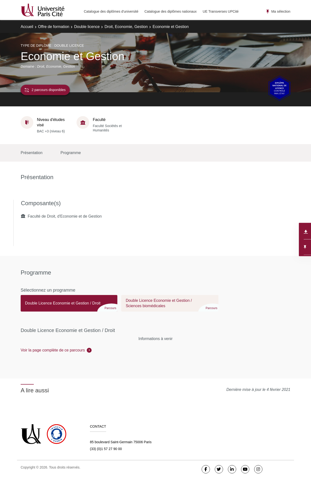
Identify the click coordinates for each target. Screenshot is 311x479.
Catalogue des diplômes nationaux (170, 11)
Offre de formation (53, 27)
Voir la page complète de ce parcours (53, 350)
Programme (70, 153)
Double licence (87, 27)
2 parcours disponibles (45, 90)
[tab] (69, 305)
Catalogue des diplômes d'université (111, 11)
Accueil (27, 27)
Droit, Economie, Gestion (126, 27)
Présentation (32, 153)
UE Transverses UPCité (221, 11)
